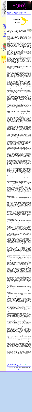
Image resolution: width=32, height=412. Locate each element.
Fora (4, 21)
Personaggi (5, 28)
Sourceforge (9, 365)
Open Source (10, 364)
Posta (8, 13)
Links (12, 13)
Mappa (21, 12)
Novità (16, 13)
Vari (4, 29)
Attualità (5, 25)
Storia (4, 26)
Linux (20, 364)
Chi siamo (16, 12)
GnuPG (16, 364)
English (4, 31)
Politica (4, 23)
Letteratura (5, 27)
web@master (19, 369)
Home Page (9, 12)
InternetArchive (17, 365)
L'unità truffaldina (5, 36)
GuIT (24, 364)
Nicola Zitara (4, 34)
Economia (5, 24)
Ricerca (25, 12)
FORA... (21, 13)
